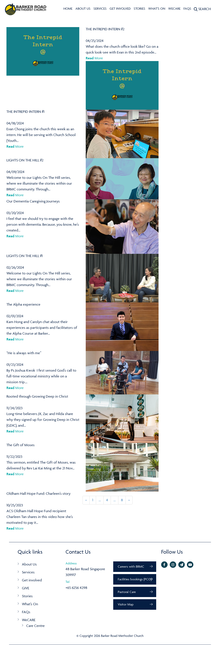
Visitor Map (125, 604)
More (94, 58)
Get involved (120, 8)
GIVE (25, 588)
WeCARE (174, 8)
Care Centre (35, 626)
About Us (82, 8)
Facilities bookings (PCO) (135, 579)
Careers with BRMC (131, 566)
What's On (156, 8)
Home (67, 8)
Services (100, 8)
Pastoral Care (127, 592)
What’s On (30, 604)
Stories (139, 8)
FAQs (187, 8)
